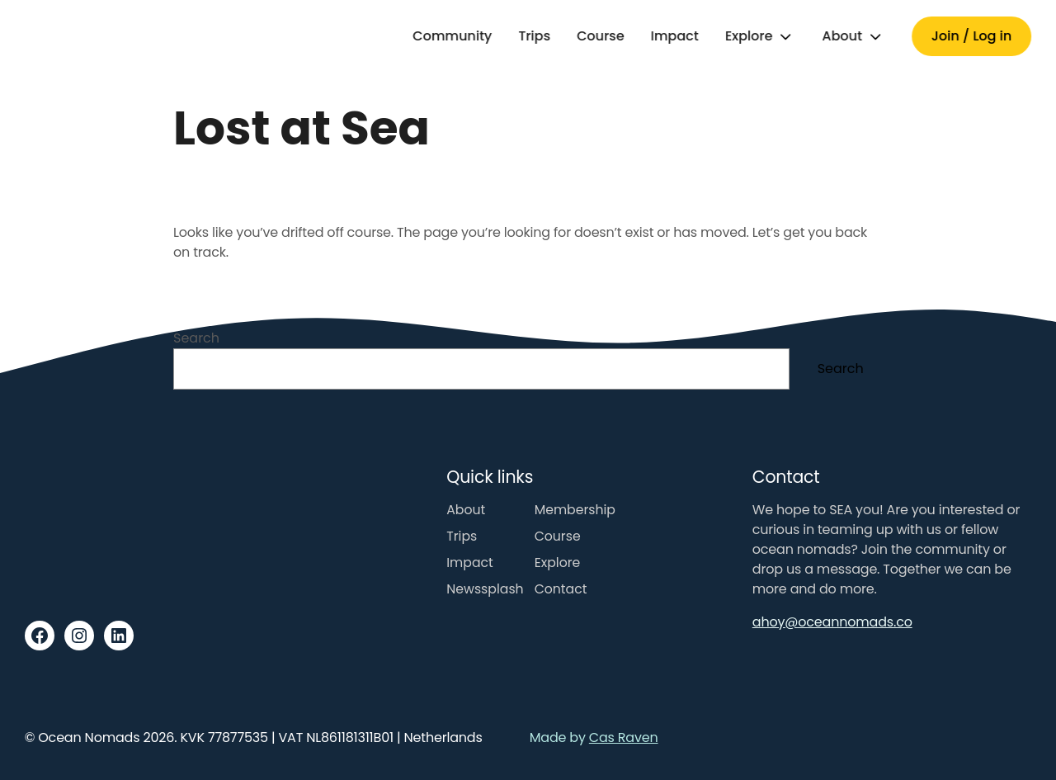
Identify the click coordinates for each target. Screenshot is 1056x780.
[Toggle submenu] (785, 36)
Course (601, 35)
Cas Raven (623, 737)
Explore (749, 35)
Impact (675, 35)
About (842, 35)
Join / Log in (971, 35)
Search (196, 338)
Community (452, 35)
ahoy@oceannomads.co (832, 621)
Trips (534, 35)
